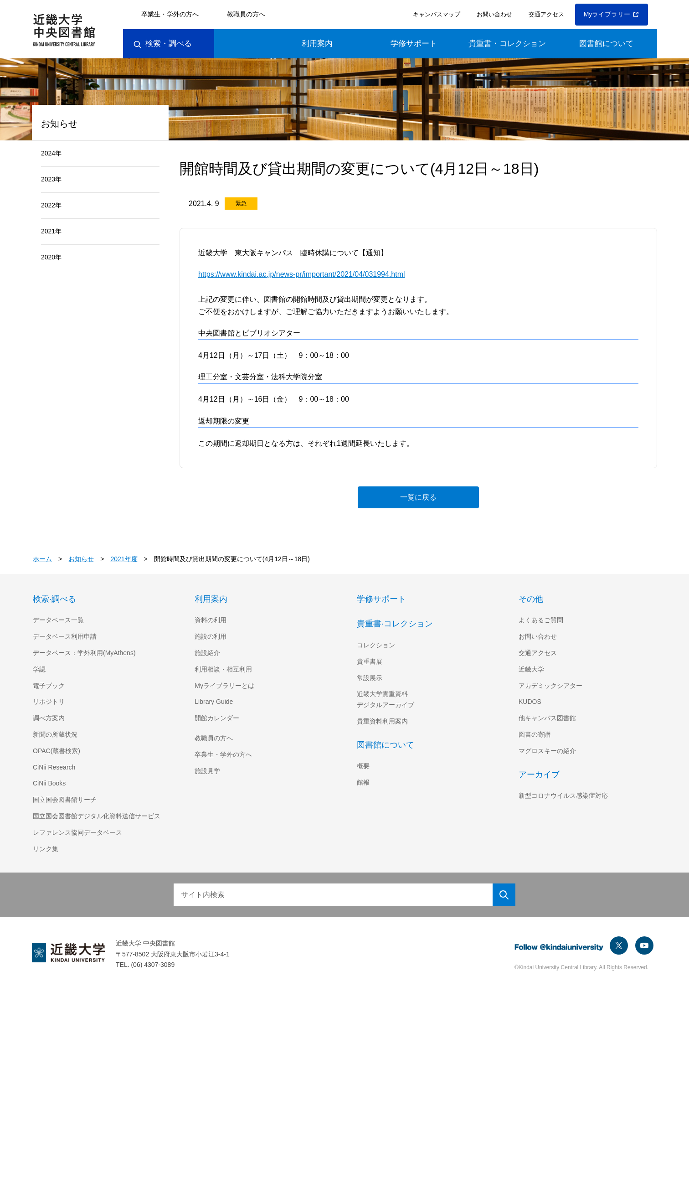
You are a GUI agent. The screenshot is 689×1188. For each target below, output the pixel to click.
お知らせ (81, 558)
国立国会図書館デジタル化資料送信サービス (96, 816)
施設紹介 (207, 652)
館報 (363, 782)
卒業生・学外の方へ (170, 14)
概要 (363, 765)
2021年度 (125, 558)
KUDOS (529, 701)
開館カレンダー (217, 718)
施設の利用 (210, 636)
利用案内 (317, 43)
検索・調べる (162, 43)
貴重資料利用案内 (382, 721)
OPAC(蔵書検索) (56, 750)
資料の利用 (210, 620)
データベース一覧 (58, 620)
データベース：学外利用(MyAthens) (85, 652)
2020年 (51, 257)
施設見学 (207, 770)
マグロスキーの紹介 (547, 750)
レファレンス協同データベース (77, 832)
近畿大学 (531, 669)
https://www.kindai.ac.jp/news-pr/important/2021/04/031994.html (311, 274)
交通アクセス (544, 14)
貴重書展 (369, 661)
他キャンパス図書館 (547, 718)
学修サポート (414, 43)
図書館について (606, 43)
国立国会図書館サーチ (65, 799)
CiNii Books (50, 783)
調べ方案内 (49, 718)
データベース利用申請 (64, 636)
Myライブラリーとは (224, 685)
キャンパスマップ (435, 14)
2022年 (51, 205)
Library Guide (215, 701)
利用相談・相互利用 (223, 669)
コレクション (376, 645)
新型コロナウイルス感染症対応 (563, 795)
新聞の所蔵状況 (55, 734)
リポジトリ (49, 701)
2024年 (51, 153)
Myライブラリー (612, 14)
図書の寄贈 (534, 734)
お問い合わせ (493, 14)
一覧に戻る (418, 496)
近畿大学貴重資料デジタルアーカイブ (385, 699)
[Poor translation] (22, 1050)
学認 (39, 669)
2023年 (51, 179)
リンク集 (45, 848)
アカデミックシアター (550, 685)
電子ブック (49, 685)
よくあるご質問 (541, 620)
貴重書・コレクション (507, 43)
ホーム (42, 558)
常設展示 (369, 677)
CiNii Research (55, 767)
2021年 (51, 231)
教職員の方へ (246, 14)
